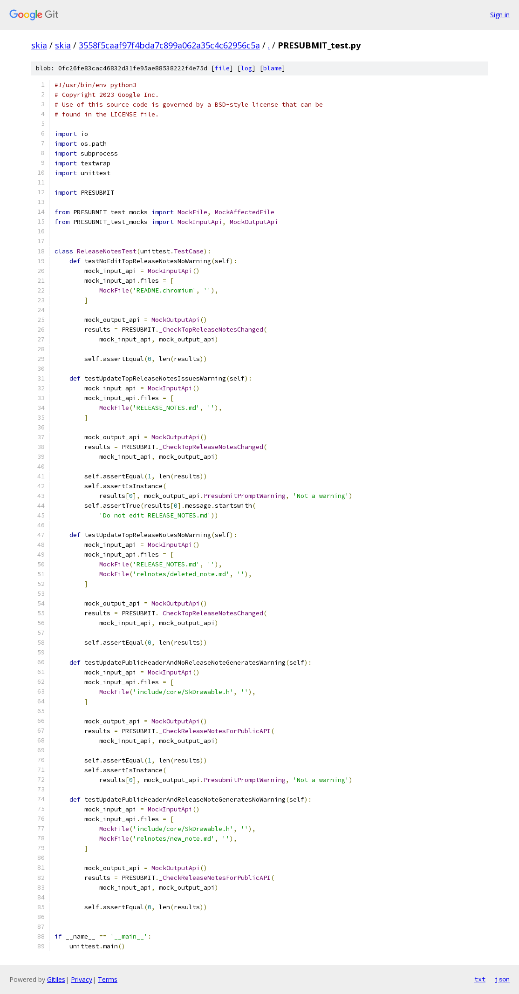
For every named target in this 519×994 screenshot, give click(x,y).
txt (479, 979)
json (502, 979)
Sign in (500, 14)
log (246, 68)
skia (39, 45)
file (222, 68)
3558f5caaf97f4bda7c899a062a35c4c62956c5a (169, 45)
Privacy (81, 979)
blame (272, 68)
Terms (107, 979)
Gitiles (56, 979)
